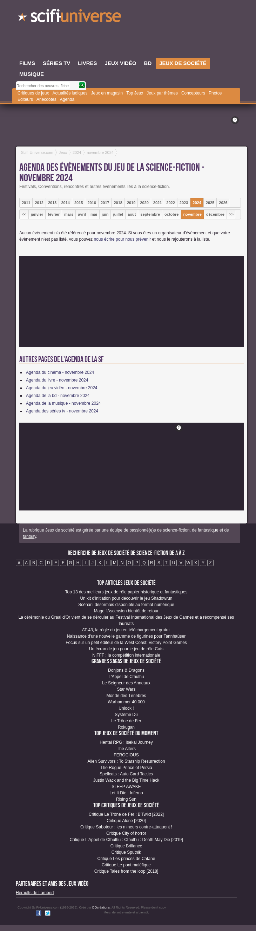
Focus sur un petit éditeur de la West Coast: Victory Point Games (126, 642)
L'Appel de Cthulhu (126, 676)
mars (68, 214)
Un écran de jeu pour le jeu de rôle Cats (126, 648)
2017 (105, 203)
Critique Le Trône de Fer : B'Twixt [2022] (126, 814)
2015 (78, 203)
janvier (37, 214)
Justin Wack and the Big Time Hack (126, 780)
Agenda (67, 99)
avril (82, 214)
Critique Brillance (126, 846)
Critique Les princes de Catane (126, 858)
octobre (171, 214)
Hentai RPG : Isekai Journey (126, 742)
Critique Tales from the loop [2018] (126, 871)
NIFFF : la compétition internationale (126, 655)
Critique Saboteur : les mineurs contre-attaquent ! (126, 827)
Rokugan (126, 727)
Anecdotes (46, 99)
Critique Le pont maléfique (126, 864)
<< (24, 214)
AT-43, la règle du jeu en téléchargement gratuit (126, 629)
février (54, 214)
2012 (39, 203)
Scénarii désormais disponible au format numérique (126, 604)
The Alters (126, 748)
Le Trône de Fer (126, 720)
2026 (223, 203)
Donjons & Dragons (126, 670)
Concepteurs (193, 93)
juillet (118, 214)
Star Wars (126, 689)
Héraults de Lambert (35, 892)
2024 (197, 203)
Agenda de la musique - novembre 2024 (63, 403)
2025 (210, 203)
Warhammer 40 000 (126, 701)
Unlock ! (126, 708)
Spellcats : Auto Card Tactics (126, 774)
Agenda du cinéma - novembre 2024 (60, 372)
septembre (150, 214)
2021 (157, 203)
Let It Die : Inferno (126, 792)
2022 (170, 203)
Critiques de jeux (33, 93)
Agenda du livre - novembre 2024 (57, 380)
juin (105, 214)
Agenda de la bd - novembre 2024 (57, 395)
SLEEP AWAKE (126, 786)
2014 (65, 203)
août (132, 214)
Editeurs (25, 99)
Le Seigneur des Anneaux (126, 683)
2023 (184, 203)
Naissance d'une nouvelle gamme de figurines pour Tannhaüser (126, 636)
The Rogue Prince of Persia (126, 767)
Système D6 (126, 714)
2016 (91, 203)
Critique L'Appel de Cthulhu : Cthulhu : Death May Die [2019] (126, 839)
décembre (215, 214)
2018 (118, 203)
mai (93, 214)
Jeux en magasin (107, 93)
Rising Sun (126, 799)
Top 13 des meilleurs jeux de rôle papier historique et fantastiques (126, 592)
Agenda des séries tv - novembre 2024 (62, 411)
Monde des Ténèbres (126, 695)
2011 (26, 203)
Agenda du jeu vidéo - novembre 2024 (61, 387)
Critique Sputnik (126, 852)
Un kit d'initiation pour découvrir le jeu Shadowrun (126, 598)
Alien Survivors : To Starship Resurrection (126, 761)
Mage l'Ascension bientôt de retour (126, 610)
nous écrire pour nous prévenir (122, 239)
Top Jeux (134, 93)
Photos (215, 93)
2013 (52, 203)
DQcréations (101, 907)
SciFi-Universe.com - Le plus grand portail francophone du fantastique (70, 17)
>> (231, 214)
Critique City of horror (126, 833)
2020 (144, 203)
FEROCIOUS (126, 755)
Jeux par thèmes (162, 93)
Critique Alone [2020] (126, 820)
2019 (131, 203)
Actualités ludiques (69, 93)
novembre (192, 214)
